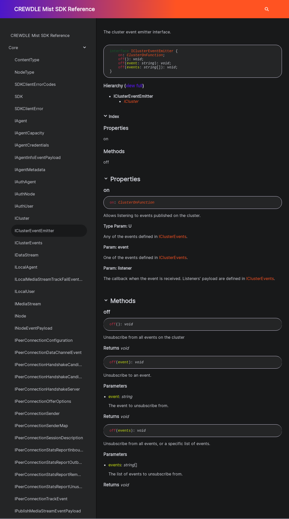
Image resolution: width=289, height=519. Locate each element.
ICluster (131, 101)
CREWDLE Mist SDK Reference (54, 9)
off (121, 59)
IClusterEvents (172, 236)
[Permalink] (114, 190)
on (120, 55)
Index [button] (111, 116)
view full (134, 85)
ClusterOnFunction (145, 55)
